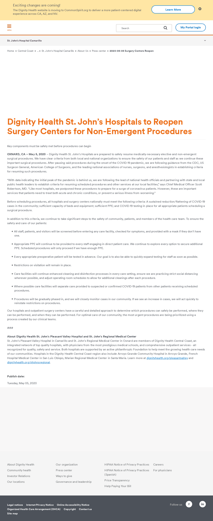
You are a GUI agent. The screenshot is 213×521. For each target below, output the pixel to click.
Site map (12, 513)
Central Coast (27, 50)
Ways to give (64, 476)
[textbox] (144, 28)
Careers (158, 464)
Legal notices (15, 504)
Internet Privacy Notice (39, 504)
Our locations (16, 481)
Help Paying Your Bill (117, 486)
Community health (19, 470)
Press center (100, 50)
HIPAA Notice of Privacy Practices (126, 464)
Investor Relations (18, 476)
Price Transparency (117, 480)
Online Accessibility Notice (73, 504)
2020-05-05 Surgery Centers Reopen (132, 50)
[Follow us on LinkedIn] (202, 505)
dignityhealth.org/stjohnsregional (28, 362)
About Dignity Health (20, 464)
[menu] (9, 28)
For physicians (162, 470)
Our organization (67, 464)
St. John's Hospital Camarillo (24, 40)
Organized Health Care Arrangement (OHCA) (33, 509)
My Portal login (191, 27)
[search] (167, 28)
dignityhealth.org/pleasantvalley (167, 358)
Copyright (70, 509)
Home (12, 50)
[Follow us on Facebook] (182, 505)
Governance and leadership (74, 481)
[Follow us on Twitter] (192, 502)
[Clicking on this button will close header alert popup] (199, 9)
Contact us (85, 509)
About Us (84, 50)
